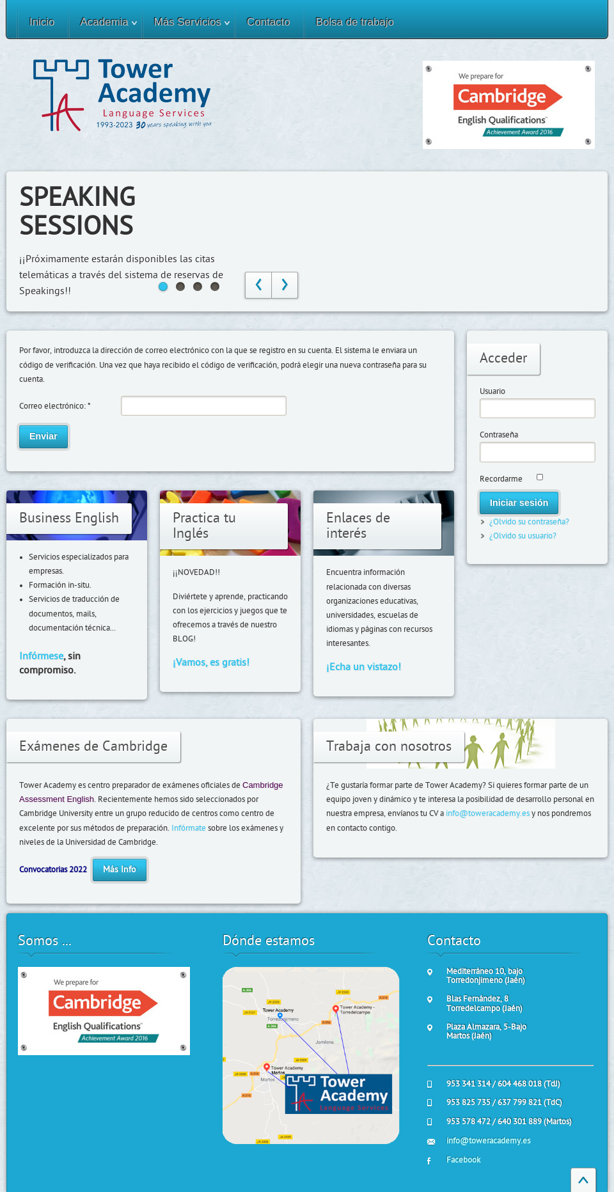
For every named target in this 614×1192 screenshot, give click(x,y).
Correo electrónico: (55, 406)
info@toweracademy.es (488, 813)
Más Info (119, 870)
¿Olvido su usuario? (522, 535)
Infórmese (41, 656)
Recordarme (501, 478)
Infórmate (188, 828)
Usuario (492, 391)
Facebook (463, 1160)
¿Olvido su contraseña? (529, 521)
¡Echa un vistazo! (363, 667)
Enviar (43, 436)
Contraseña (499, 434)
